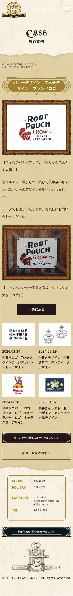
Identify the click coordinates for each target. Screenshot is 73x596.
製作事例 (18, 64)
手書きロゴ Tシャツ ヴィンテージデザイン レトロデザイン (19, 362)
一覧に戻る (36, 309)
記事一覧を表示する (36, 453)
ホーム (5, 64)
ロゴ (30, 64)
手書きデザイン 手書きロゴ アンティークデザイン (54, 362)
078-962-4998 (44, 10)
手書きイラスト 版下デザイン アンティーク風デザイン (54, 413)
